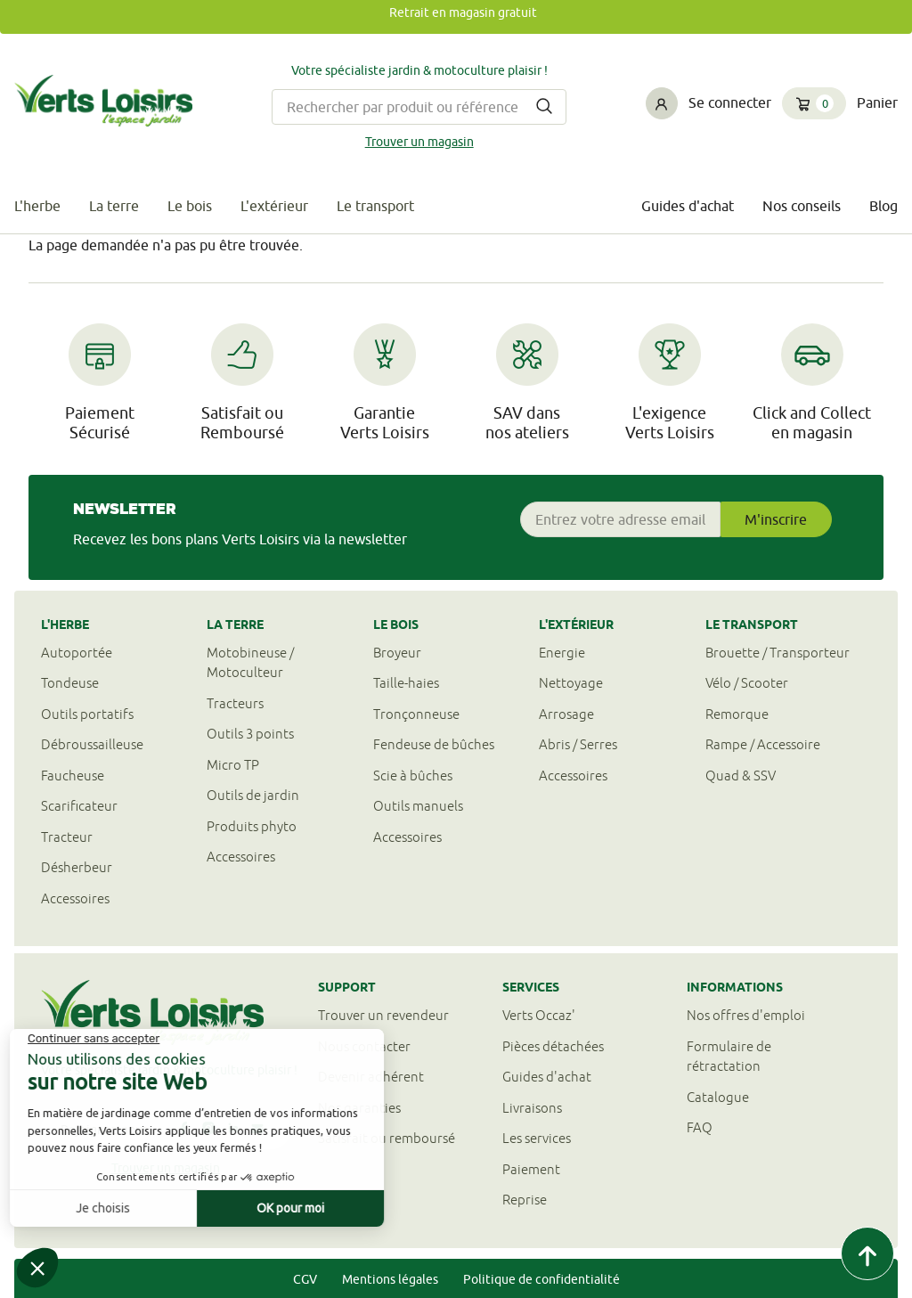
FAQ (699, 1127)
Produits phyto (252, 826)
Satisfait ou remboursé (386, 1138)
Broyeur (397, 652)
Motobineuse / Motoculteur (250, 663)
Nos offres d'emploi (746, 1015)
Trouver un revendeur (383, 1015)
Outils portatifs (87, 714)
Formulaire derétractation (729, 1056)
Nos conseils (801, 206)
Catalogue (718, 1097)
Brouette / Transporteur (777, 652)
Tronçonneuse (416, 714)
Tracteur (67, 837)
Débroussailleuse (92, 744)
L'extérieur (274, 206)
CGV (305, 1279)
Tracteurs (235, 703)
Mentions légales (390, 1279)
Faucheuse (72, 775)
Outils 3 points (250, 733)
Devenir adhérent (371, 1076)
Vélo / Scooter (746, 682)
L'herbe (37, 206)
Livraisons (532, 1107)
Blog (883, 206)
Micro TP (233, 764)
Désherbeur (76, 867)
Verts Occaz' (538, 1015)
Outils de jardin (253, 795)
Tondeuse (70, 682)
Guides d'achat (687, 206)
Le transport (375, 206)
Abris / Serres (578, 744)
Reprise (524, 1199)
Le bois (189, 206)
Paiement (531, 1169)
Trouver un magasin (419, 142)
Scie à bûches (412, 775)
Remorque (737, 714)
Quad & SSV (740, 775)
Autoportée (76, 652)
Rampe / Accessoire (762, 744)
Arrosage (566, 714)
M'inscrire (776, 519)
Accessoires (75, 898)
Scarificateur (79, 805)
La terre (114, 206)
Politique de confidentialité (541, 1279)
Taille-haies (406, 682)
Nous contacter (364, 1046)
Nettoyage (571, 682)
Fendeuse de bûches (433, 744)
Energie (562, 652)
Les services (536, 1138)
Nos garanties (359, 1107)
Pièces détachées (553, 1046)
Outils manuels (418, 805)
